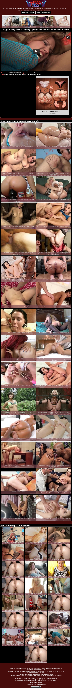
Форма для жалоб (36, 682)
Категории (25, 12)
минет (6, 74)
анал (23, 74)
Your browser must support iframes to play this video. (36, 51)
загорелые (36, 74)
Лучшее (32, 12)
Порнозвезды (46, 12)
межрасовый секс (15, 74)
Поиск (38, 12)
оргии (27, 74)
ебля (31, 74)
